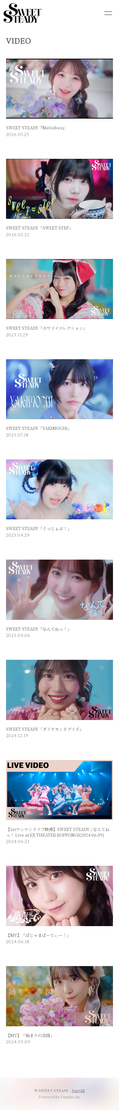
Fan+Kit (78, 1090)
